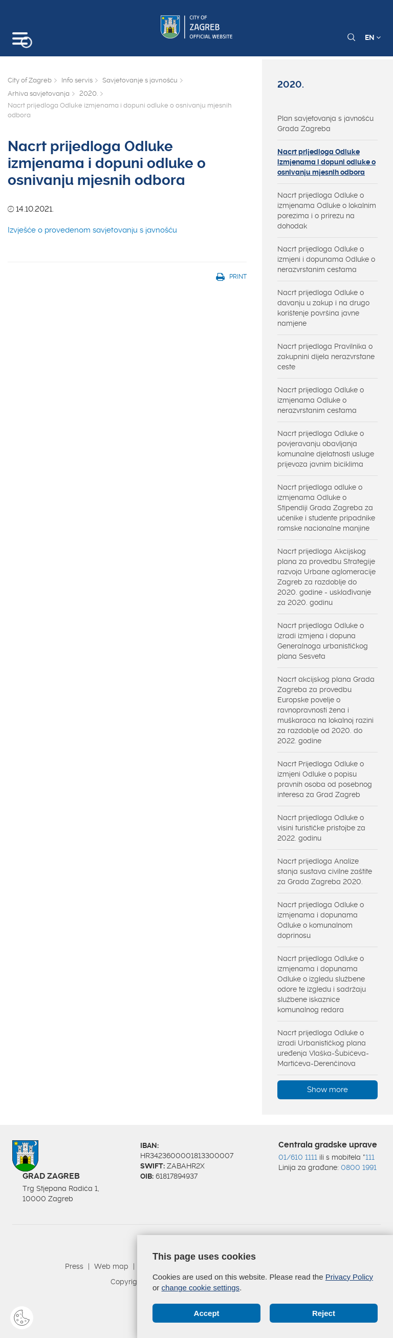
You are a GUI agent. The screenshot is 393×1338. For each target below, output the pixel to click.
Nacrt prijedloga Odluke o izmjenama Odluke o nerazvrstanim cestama (320, 400)
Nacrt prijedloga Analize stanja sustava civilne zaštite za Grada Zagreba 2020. (324, 871)
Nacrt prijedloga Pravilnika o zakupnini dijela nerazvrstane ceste (326, 356)
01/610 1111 (297, 1157)
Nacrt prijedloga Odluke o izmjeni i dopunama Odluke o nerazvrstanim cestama (326, 259)
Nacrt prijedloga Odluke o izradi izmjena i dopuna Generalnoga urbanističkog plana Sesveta (322, 640)
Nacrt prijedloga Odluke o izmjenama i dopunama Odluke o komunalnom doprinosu (320, 920)
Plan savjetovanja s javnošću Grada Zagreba (325, 123)
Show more (327, 1089)
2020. (88, 93)
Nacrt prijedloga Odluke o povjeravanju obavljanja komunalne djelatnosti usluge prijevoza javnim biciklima (325, 448)
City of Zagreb (30, 80)
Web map (111, 1266)
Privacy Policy (349, 1276)
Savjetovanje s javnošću (140, 80)
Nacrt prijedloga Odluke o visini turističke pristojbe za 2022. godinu (321, 827)
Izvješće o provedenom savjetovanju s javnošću (92, 230)
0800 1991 (359, 1167)
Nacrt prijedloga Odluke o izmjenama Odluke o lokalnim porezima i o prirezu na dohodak (326, 210)
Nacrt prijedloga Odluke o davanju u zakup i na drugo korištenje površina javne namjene (323, 307)
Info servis (77, 80)
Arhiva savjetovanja (39, 93)
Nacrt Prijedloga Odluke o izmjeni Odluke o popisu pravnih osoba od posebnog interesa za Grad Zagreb (324, 779)
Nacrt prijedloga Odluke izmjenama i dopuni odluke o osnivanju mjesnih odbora (326, 162)
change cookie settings (201, 1287)
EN (373, 37)
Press (74, 1266)
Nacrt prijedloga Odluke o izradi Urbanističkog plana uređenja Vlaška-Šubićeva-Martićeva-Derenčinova (323, 1048)
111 (370, 1157)
